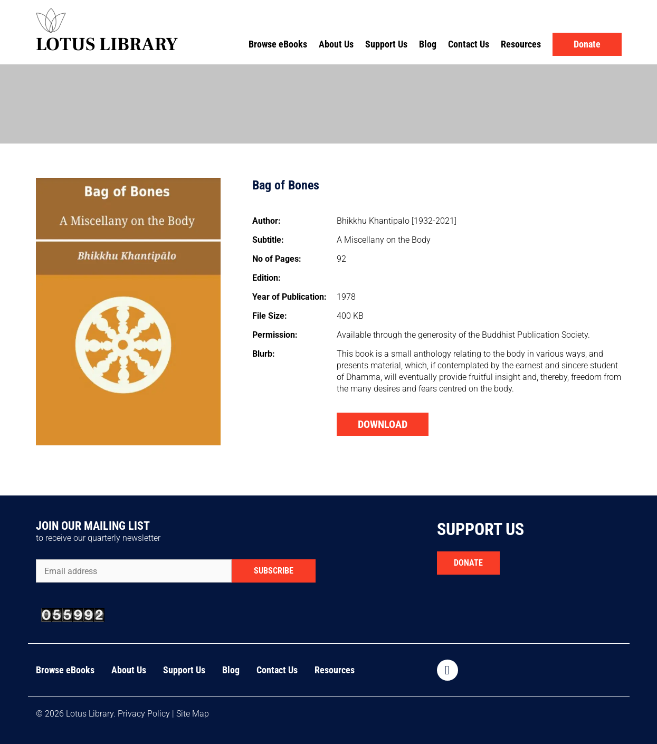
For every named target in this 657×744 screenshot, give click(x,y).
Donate (587, 44)
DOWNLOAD (382, 424)
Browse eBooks (278, 44)
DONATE (468, 563)
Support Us (386, 44)
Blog (427, 44)
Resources (521, 44)
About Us (336, 44)
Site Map (192, 714)
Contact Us (468, 44)
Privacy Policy (144, 714)
